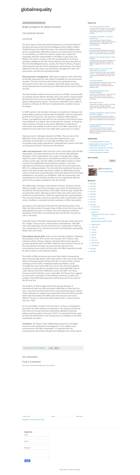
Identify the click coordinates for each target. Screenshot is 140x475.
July (92, 230)
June (93, 232)
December (94, 207)
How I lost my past (95, 48)
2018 (91, 199)
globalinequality (36, 9)
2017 (91, 202)
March (93, 240)
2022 (91, 189)
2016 (91, 204)
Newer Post (26, 416)
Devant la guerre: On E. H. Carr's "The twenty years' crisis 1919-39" (101, 69)
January (94, 245)
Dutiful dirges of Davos (96, 102)
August (93, 227)
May (92, 235)
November (94, 209)
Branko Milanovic (106, 169)
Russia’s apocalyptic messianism (99, 152)
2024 (91, 183)
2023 (91, 186)
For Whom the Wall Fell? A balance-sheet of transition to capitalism (103, 113)
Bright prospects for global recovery (101, 221)
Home (53, 416)
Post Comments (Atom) (37, 419)
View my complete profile (105, 171)
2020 (91, 194)
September (94, 224)
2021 (91, 191)
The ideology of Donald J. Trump (99, 150)
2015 (91, 248)
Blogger (78, 469)
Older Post (79, 416)
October (94, 212)
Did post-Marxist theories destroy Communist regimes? (99, 91)
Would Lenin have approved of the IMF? (101, 148)
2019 (91, 197)
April (92, 237)
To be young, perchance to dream (99, 26)
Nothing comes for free (98, 218)
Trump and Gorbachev (96, 80)
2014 (91, 251)
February (94, 243)
